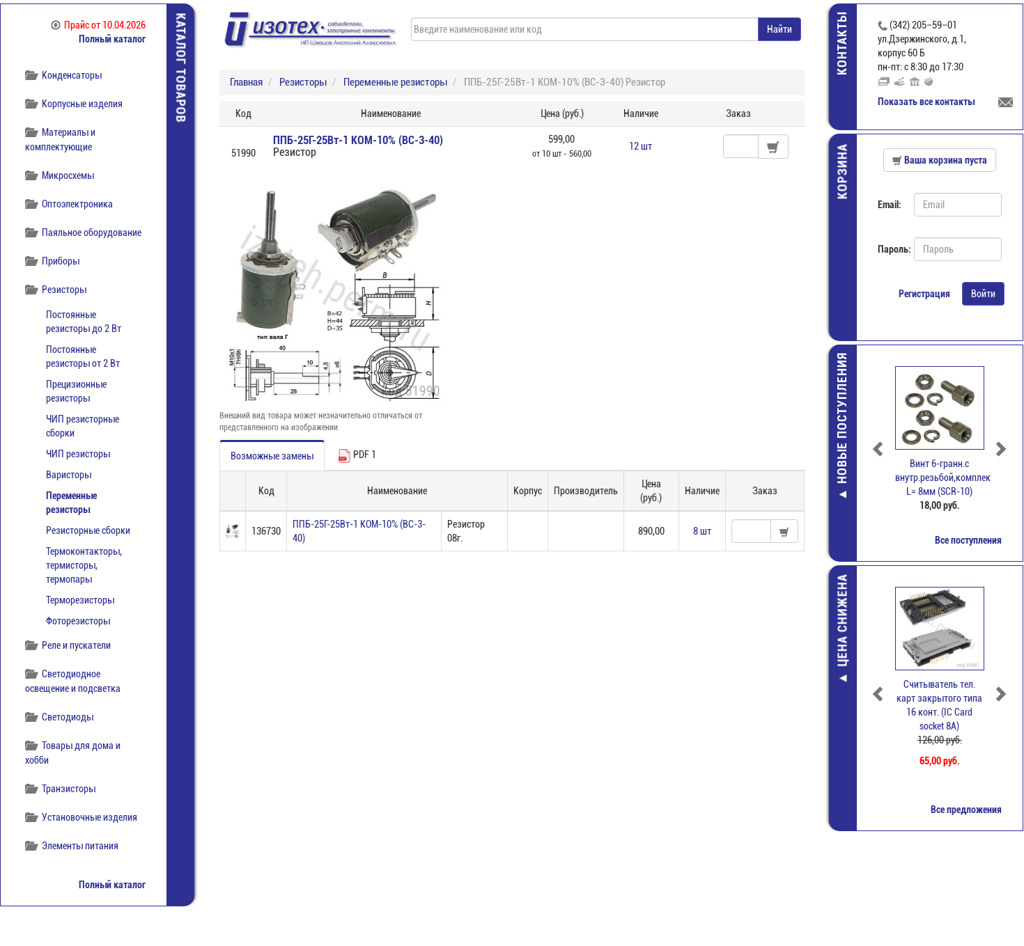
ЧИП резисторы (78, 453)
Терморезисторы (80, 600)
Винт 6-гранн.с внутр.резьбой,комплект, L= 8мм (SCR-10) (947, 477)
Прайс (98, 25)
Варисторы (68, 474)
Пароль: (891, 249)
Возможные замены (272, 456)
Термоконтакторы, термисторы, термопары (84, 565)
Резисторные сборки (88, 530)
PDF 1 (356, 456)
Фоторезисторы (78, 620)
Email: (890, 204)
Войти (984, 293)
